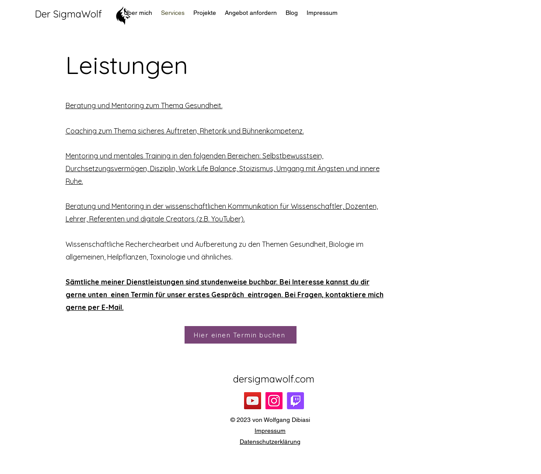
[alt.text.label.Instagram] (372, 12)
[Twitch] (295, 400)
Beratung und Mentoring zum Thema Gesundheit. (144, 105)
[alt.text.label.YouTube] (346, 12)
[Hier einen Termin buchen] (241, 335)
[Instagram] (274, 400)
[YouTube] (252, 400)
